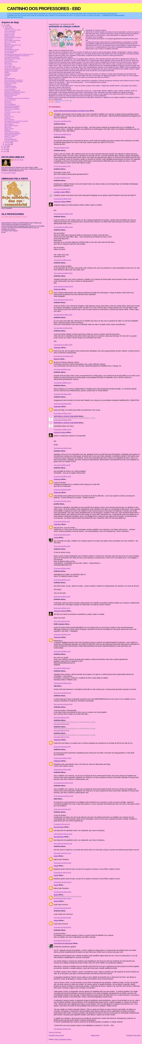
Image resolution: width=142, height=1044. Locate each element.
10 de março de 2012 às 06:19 (62, 908)
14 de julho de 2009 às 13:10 (62, 668)
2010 (5, 149)
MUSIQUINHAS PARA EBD (11, 107)
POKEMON (7, 130)
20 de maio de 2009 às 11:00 (62, 579)
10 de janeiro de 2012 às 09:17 (62, 872)
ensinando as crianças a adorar (12, 30)
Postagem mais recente (56, 1035)
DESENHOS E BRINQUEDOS (12, 90)
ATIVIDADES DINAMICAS (11, 135)
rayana (56, 901)
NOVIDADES (7, 84)
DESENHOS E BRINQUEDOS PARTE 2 (14, 92)
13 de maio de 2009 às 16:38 (62, 546)
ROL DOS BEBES (9, 52)
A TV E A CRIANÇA (9, 89)
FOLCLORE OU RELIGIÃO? (11, 122)
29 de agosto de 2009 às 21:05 (62, 683)
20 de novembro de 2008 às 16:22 (63, 299)
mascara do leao (8, 28)
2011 (5, 151)
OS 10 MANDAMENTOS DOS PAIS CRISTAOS (16, 98)
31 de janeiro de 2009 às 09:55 (62, 420)
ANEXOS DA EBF (9, 46)
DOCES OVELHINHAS (10, 83)
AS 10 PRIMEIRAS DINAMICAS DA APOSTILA (16, 55)
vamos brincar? (8, 138)
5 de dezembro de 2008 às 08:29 (63, 344)
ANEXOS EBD (8, 48)
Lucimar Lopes (59, 192)
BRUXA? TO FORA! (9, 136)
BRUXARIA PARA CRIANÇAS (12, 94)
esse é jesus (7, 110)
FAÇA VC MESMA (9, 119)
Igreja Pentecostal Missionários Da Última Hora (71, 111)
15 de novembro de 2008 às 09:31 (63, 286)
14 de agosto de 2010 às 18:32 (62, 758)
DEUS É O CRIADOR (10, 42)
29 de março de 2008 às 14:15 (62, 134)
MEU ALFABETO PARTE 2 (11, 125)
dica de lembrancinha (10, 100)
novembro (8, 142)
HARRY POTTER (9, 129)
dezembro (8, 144)
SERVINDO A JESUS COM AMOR (66, 416)
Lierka (56, 537)
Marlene (57, 359)
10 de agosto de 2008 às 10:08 (62, 198)
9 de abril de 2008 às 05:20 (61, 147)
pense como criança (9, 33)
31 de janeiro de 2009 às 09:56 (62, 429)
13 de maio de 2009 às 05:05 (62, 534)
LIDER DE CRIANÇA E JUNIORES (13, 81)
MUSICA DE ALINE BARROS (12, 109)
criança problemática (9, 31)
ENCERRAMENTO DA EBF (11, 49)
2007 (5, 25)
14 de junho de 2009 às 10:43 (62, 634)
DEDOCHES (7, 127)
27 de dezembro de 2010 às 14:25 (63, 782)
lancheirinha (7, 101)
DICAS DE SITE (8, 39)
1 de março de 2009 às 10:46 (62, 465)
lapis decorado (8, 103)
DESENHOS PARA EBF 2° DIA (12, 45)
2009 (5, 148)
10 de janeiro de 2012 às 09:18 (62, 882)
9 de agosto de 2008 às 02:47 (62, 189)
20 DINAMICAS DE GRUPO (11, 57)
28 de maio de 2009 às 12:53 (62, 608)
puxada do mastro (9, 116)
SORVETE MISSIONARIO (11, 141)
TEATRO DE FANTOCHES (11, 69)
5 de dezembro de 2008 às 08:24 (63, 328)
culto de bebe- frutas (9, 66)
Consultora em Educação (63, 943)
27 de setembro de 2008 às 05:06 (63, 227)
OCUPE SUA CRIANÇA (10, 87)
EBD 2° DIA (7, 43)
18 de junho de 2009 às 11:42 (62, 651)
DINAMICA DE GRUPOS (11, 62)
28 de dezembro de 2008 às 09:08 (63, 356)
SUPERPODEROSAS (10, 86)
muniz (56, 856)
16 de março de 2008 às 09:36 (62, 121)
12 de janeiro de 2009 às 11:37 (62, 382)
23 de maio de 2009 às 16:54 (62, 596)
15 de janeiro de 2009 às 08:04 (62, 394)
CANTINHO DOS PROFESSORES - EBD (44, 8)
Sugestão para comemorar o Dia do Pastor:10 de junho (18, 54)
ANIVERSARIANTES (9, 78)
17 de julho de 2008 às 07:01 (62, 177)
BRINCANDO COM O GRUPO (12, 59)
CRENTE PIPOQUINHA (10, 95)
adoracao (57, 102)
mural (5, 77)
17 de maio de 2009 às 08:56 (62, 568)
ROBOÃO (7, 75)
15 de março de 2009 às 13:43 (62, 476)
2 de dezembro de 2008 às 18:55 (63, 314)
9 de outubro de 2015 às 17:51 (62, 1029)
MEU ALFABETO (8, 124)
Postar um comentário (55, 1032)
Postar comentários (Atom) (62, 1039)
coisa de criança (60, 201)
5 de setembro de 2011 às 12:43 (63, 834)
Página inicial (95, 1035)
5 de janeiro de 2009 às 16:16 (62, 369)
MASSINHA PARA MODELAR (12, 106)
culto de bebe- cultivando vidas (12, 68)
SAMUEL (6, 72)
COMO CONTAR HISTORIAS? (12, 133)
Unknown (57, 289)
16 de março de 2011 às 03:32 (62, 809)
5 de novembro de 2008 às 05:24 (63, 273)
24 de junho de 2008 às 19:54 (62, 166)
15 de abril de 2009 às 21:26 (62, 521)
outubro (7, 27)
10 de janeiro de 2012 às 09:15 (62, 863)
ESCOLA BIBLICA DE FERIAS (12, 40)
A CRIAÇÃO (7, 74)
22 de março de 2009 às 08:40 (62, 489)
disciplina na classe (9, 34)
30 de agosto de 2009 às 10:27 (62, 693)
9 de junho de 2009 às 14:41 (62, 621)
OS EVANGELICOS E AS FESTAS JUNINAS (16, 121)
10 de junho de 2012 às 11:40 (62, 940)
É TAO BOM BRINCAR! (10, 139)
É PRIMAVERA (8, 97)
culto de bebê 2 (8, 65)
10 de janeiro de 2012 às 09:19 (62, 892)
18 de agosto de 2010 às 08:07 (62, 769)
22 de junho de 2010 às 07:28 (62, 746)
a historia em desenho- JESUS (12, 112)
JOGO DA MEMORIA (10, 104)
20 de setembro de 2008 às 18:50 (63, 213)
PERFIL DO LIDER (9, 36)
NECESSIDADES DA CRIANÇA (12, 37)
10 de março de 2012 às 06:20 (62, 927)
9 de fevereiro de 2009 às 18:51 (63, 448)
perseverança (59, 827)
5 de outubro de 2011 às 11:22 (62, 853)
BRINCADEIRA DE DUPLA (11, 132)
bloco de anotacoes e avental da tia (13, 80)
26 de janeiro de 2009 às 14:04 (62, 413)
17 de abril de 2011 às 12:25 (62, 824)
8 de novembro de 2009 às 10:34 (63, 704)
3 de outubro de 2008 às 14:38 (62, 260)
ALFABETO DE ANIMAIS (11, 71)
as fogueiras (7, 118)
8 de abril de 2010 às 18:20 (61, 717)
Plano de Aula (8, 63)
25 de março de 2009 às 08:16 (62, 501)
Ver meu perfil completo (8, 173)
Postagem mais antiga (133, 1035)
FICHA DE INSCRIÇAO (10, 51)
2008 (5, 146)
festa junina (7, 113)
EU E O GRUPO (8, 60)
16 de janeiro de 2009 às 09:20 (62, 403)
